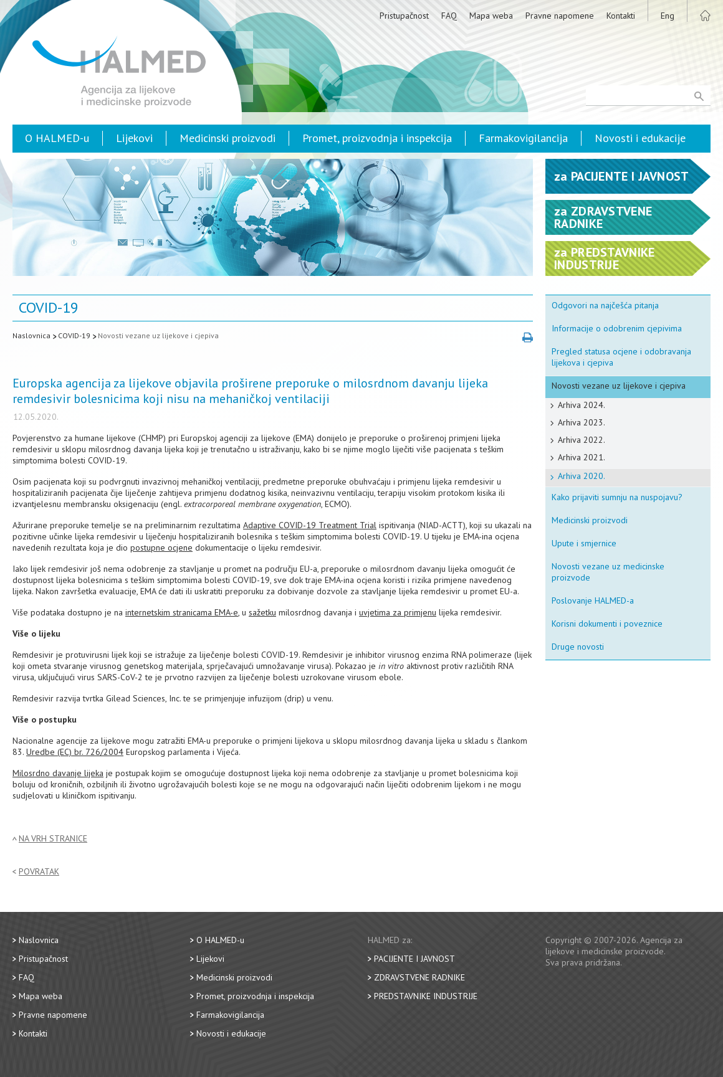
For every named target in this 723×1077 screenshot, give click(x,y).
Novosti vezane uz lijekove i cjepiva (158, 335)
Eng (667, 15)
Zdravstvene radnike (419, 977)
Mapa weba (491, 15)
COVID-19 (74, 335)
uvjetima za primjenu (397, 612)
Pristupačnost (404, 15)
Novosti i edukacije (640, 138)
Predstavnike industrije (425, 996)
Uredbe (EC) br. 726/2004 (74, 751)
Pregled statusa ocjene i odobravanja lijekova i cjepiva (621, 357)
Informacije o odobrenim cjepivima (617, 328)
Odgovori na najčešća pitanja (605, 305)
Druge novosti (578, 646)
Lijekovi (134, 138)
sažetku (262, 612)
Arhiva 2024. (581, 404)
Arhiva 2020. (581, 476)
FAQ (449, 15)
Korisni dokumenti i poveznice (607, 623)
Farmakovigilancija (523, 138)
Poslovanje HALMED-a (593, 600)
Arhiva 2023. (581, 422)
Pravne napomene (559, 15)
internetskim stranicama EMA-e (181, 612)
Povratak (39, 871)
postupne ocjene (161, 547)
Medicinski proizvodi (227, 138)
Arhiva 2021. (581, 457)
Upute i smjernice (584, 543)
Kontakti (620, 15)
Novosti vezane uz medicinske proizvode (608, 572)
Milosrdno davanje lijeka (57, 773)
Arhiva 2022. (581, 439)
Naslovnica (31, 335)
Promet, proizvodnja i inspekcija (377, 138)
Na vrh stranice (53, 838)
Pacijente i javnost (414, 958)
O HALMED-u (57, 138)
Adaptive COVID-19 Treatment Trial (309, 525)
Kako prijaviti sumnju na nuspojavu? (617, 497)
